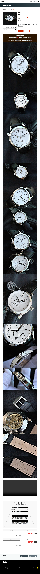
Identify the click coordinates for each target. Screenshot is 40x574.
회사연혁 (34, 567)
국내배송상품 (10, 9)
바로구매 (20, 30)
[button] (36, 1)
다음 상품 (14, 27)
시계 (14, 9)
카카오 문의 (32, 556)
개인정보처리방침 (5, 567)
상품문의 (28, 530)
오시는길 (34, 568)
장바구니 (26, 30)
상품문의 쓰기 (31, 542)
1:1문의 (20, 568)
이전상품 (6, 27)
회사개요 (34, 565)
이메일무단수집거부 (6, 568)
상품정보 (11, 530)
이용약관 (4, 565)
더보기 (35, 533)
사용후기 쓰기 (31, 533)
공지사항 (20, 565)
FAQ (24, 556)
